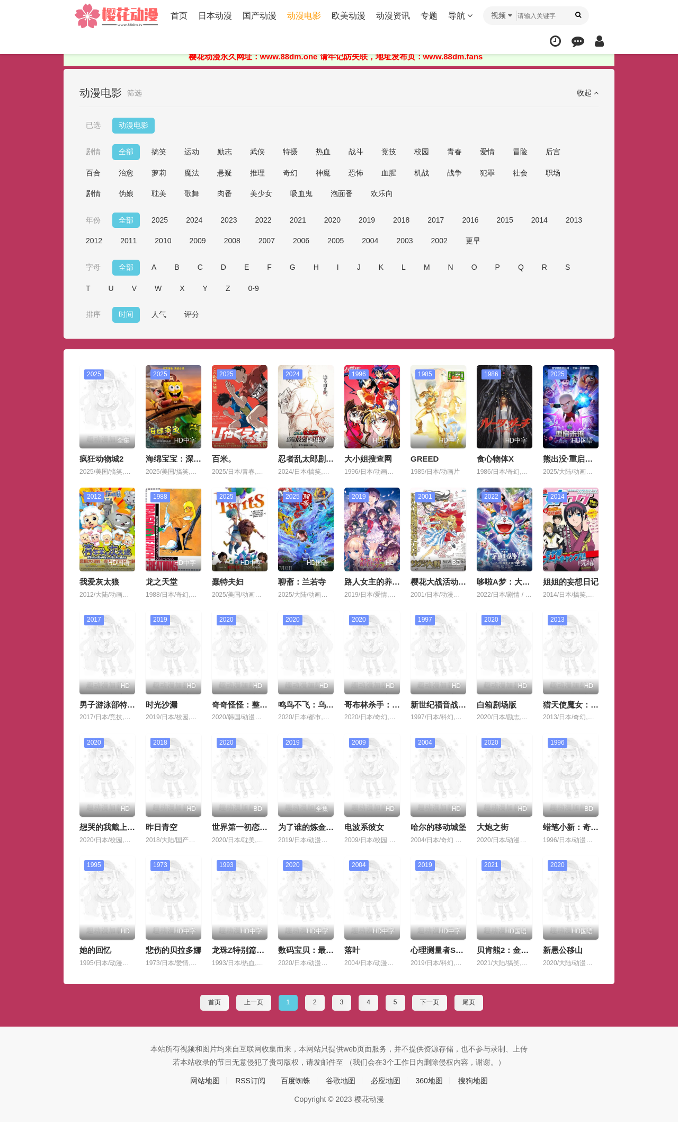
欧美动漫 (348, 15)
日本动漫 (215, 15)
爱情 (487, 151)
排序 (93, 314)
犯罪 (487, 173)
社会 (520, 173)
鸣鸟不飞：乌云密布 (314, 704)
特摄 (290, 151)
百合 (93, 173)
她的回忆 (95, 950)
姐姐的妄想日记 (571, 581)
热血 (323, 151)
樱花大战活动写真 (442, 581)
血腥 (388, 173)
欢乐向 (382, 193)
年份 (93, 220)
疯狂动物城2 (101, 458)
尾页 (468, 1002)
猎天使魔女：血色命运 (582, 704)
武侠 (257, 151)
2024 (194, 220)
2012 (94, 240)
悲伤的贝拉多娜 (173, 950)
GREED (425, 458)
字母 (93, 267)
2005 (335, 240)
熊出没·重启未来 (572, 458)
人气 (158, 314)
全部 (126, 151)
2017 (435, 220)
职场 (553, 173)
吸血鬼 (301, 193)
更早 (473, 240)
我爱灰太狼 (99, 581)
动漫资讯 (393, 15)
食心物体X (495, 458)
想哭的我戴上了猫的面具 (123, 827)
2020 (332, 220)
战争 (454, 173)
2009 (197, 240)
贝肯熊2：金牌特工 (511, 950)
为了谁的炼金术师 (310, 827)
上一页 (253, 1002)
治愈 (126, 173)
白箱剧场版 (496, 704)
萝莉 (158, 173)
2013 (574, 220)
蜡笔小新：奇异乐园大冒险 (590, 827)
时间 (126, 314)
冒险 (520, 151)
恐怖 (356, 173)
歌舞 (191, 193)
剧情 (93, 151)
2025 (159, 220)
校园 (421, 151)
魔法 (191, 173)
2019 (367, 220)
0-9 (253, 288)
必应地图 (385, 1080)
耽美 (158, 193)
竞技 (388, 151)
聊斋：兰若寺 (302, 581)
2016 (470, 220)
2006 (301, 240)
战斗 (356, 151)
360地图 (429, 1080)
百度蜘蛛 (295, 1080)
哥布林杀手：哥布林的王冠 (392, 704)
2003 (404, 240)
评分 (191, 314)
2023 (228, 220)
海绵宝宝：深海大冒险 (185, 458)
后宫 (553, 151)
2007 (266, 240)
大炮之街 (492, 827)
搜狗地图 (473, 1080)
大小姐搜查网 (368, 458)
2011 (128, 240)
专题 (429, 15)
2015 (505, 220)
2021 (298, 220)
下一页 (429, 1002)
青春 (454, 151)
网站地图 (205, 1080)
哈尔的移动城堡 (438, 827)
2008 (232, 240)
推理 (257, 173)
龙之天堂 (161, 581)
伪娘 (126, 193)
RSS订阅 (250, 1080)
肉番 (224, 193)
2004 (370, 240)
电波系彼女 (364, 827)
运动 (191, 151)
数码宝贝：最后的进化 (318, 950)
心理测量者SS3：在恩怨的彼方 (466, 950)
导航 (460, 15)
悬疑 (224, 173)
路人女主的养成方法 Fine (389, 581)
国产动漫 (259, 15)
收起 (588, 93)
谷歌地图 (340, 1080)
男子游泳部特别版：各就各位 (131, 704)
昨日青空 (161, 827)
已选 (93, 125)
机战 (421, 173)
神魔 (323, 173)
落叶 (352, 950)
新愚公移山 (563, 950)
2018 (401, 220)
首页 (179, 15)
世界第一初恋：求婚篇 (251, 827)
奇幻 (290, 173)
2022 (263, 220)
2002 (439, 240)
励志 (224, 151)
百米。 (224, 458)
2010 (163, 240)
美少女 (261, 193)
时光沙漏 (161, 704)
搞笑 (158, 151)
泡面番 (342, 193)
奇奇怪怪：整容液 (243, 704)
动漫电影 (304, 15)
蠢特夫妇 (228, 581)
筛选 (134, 93)
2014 (539, 220)
